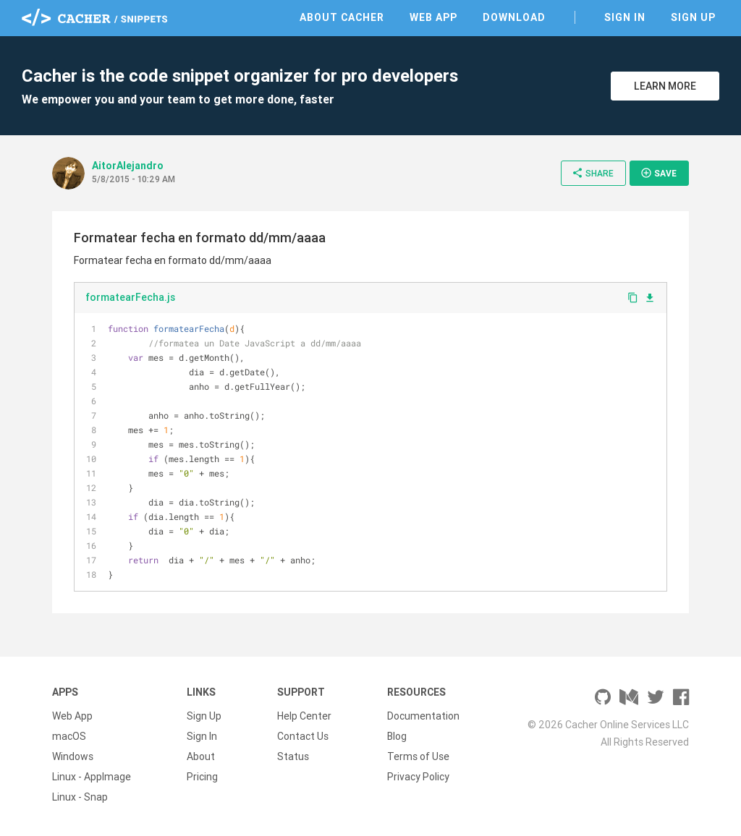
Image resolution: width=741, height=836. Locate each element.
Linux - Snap (80, 796)
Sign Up (693, 17)
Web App (433, 17)
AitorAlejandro (128, 165)
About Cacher (342, 17)
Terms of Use (418, 756)
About (201, 756)
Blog (397, 736)
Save (658, 173)
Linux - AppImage (91, 776)
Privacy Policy (418, 776)
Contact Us (303, 736)
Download (514, 17)
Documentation (423, 715)
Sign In (624, 17)
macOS (69, 736)
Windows (72, 756)
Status (293, 756)
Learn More (665, 86)
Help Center (304, 715)
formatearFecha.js (130, 297)
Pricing (202, 776)
